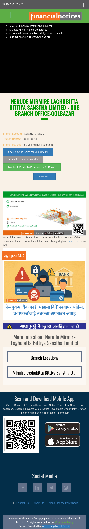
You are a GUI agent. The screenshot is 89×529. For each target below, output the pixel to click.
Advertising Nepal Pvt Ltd (56, 526)
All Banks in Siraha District (23, 159)
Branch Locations (44, 357)
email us (73, 241)
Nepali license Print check (63, 503)
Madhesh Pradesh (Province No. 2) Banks (31, 167)
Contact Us (22, 503)
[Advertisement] (44, 68)
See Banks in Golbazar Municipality (28, 152)
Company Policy (64, 522)
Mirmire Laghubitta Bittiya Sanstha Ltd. (44, 372)
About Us (39, 503)
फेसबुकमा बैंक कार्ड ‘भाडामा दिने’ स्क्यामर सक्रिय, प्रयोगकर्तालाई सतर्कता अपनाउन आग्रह (44, 309)
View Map (44, 176)
